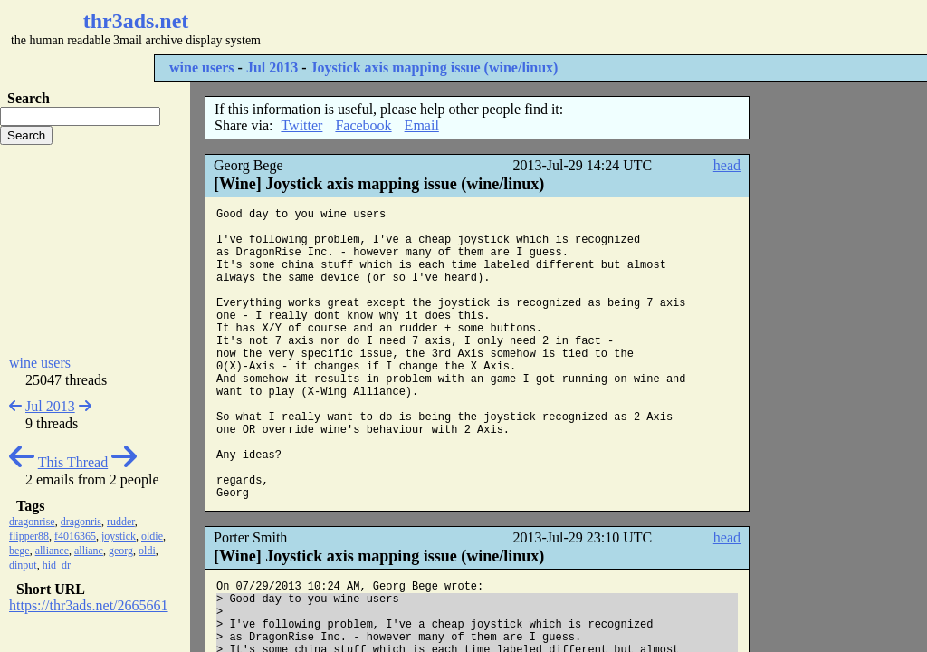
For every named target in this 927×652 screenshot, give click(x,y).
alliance (52, 550)
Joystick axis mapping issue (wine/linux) (435, 67)
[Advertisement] (539, 27)
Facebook (363, 125)
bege (19, 550)
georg (121, 550)
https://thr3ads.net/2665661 (88, 605)
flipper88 (29, 536)
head (727, 165)
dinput (23, 565)
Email (422, 125)
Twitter (301, 125)
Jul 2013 (272, 67)
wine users (201, 67)
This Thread (73, 462)
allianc (88, 550)
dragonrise (32, 521)
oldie (152, 536)
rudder (121, 521)
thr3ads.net (136, 21)
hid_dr (57, 565)
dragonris (81, 521)
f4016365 (75, 536)
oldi (147, 550)
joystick (118, 536)
